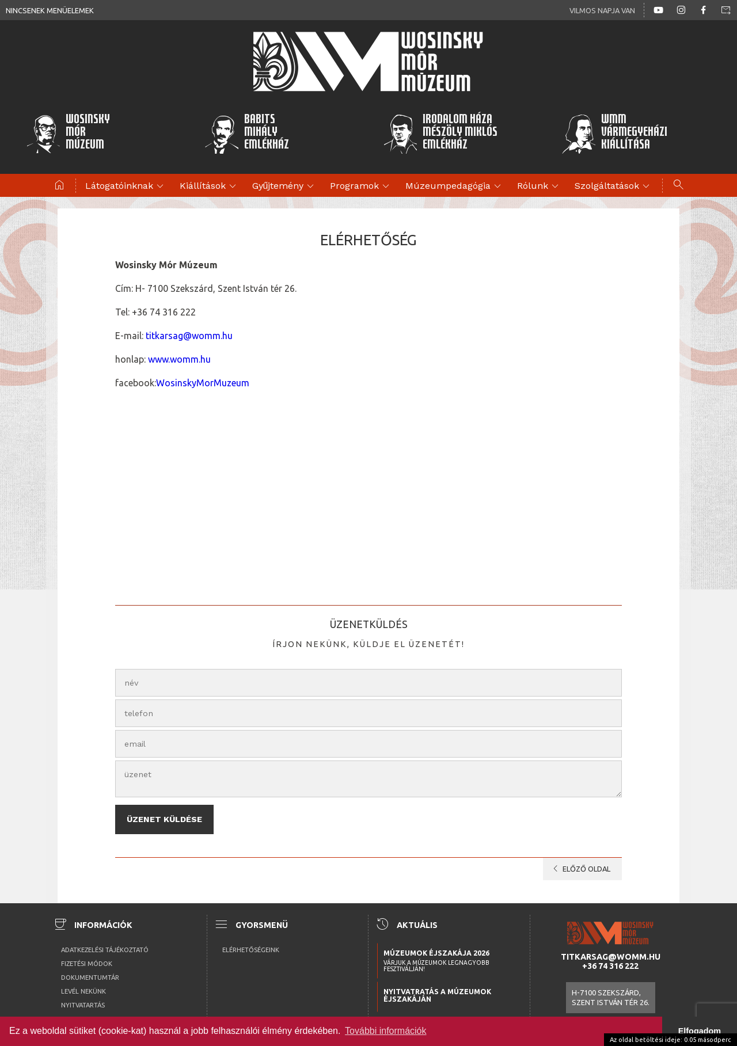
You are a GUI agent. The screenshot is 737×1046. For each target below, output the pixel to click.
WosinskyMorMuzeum (202, 383)
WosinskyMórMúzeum (68, 133)
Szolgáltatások (614, 186)
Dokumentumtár (90, 971)
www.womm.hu (179, 359)
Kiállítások (210, 186)
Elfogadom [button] (699, 1031)
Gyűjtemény (285, 186)
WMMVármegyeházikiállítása (614, 133)
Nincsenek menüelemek (50, 10)
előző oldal (579, 863)
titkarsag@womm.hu (189, 335)
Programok (361, 186)
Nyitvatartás (83, 998)
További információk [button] (385, 1031)
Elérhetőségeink (250, 943)
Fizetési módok (86, 957)
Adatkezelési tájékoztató (105, 943)
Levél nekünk (83, 985)
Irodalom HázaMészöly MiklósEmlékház (440, 133)
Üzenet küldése (164, 816)
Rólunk (539, 186)
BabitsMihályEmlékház (246, 133)
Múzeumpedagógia (454, 186)
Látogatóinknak (126, 186)
